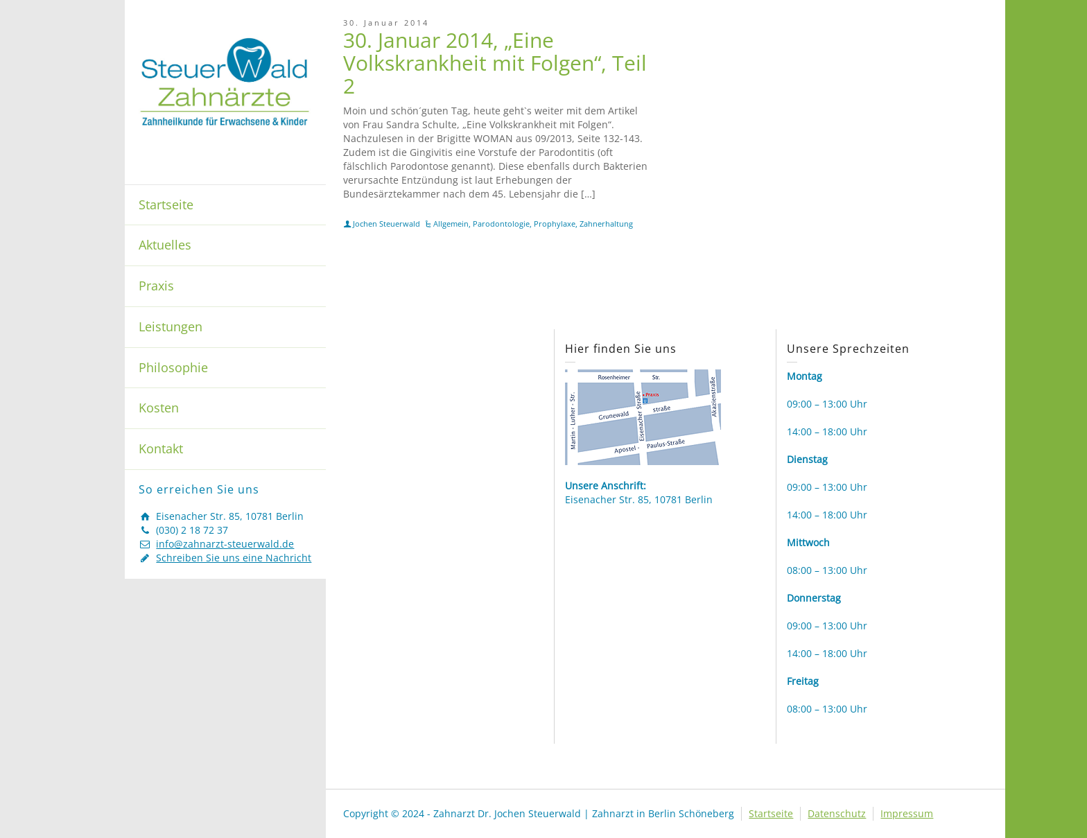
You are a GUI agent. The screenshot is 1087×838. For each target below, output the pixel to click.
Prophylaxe (554, 223)
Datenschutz (837, 813)
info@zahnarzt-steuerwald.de (225, 543)
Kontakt (161, 448)
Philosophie (173, 367)
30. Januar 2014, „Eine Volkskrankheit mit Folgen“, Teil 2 (495, 63)
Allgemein (451, 223)
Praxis (156, 285)
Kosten (159, 407)
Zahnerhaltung (606, 223)
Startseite (166, 204)
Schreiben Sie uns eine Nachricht (233, 557)
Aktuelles (165, 244)
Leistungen (170, 326)
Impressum (906, 813)
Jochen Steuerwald (386, 223)
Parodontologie (501, 223)
